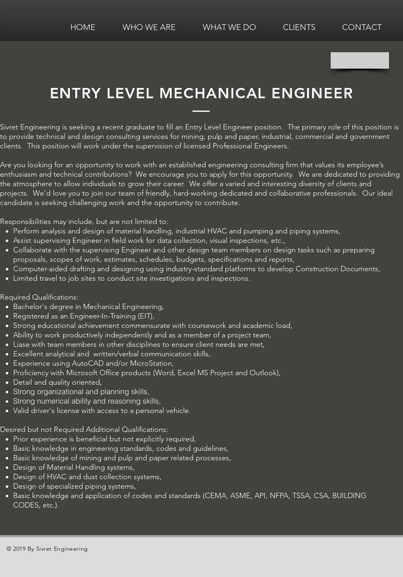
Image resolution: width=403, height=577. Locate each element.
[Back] (360, 60)
